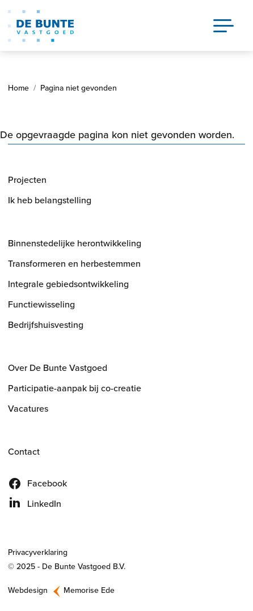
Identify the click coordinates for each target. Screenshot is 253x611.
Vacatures (28, 408)
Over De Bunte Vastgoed (57, 367)
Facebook (47, 483)
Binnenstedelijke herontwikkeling (74, 243)
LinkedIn (44, 503)
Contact (24, 451)
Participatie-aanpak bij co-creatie (74, 388)
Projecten (27, 179)
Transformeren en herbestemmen (74, 263)
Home (18, 88)
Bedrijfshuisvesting (45, 324)
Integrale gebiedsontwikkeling (68, 283)
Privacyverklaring (38, 552)
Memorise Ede (89, 590)
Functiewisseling (41, 304)
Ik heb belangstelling (49, 200)
